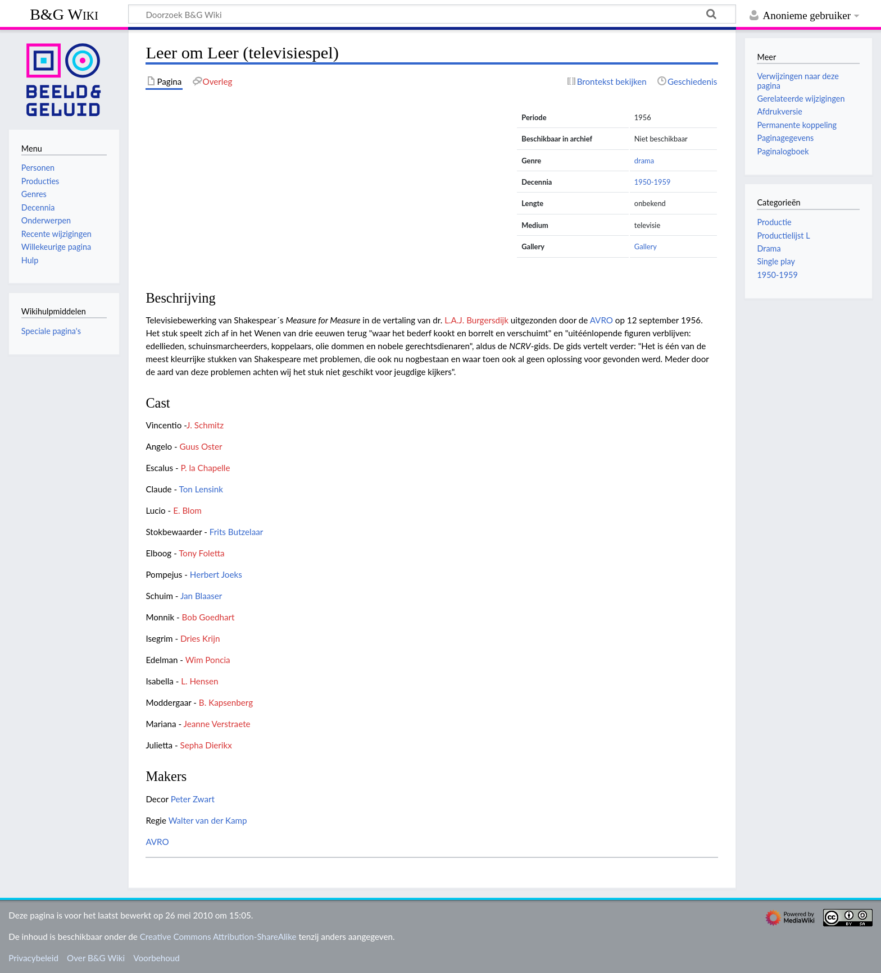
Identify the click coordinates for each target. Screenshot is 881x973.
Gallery (645, 246)
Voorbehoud (156, 958)
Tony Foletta (201, 553)
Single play (775, 261)
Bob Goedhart (208, 617)
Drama (768, 248)
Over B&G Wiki (96, 958)
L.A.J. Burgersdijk (476, 320)
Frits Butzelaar (237, 532)
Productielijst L (783, 235)
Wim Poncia (207, 660)
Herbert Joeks (216, 574)
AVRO (601, 320)
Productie (774, 222)
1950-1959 (652, 181)
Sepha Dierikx (206, 745)
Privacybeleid (33, 958)
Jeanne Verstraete (217, 724)
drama (644, 160)
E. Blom (187, 510)
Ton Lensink (201, 489)
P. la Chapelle (205, 468)
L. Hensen (199, 681)
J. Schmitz (205, 425)
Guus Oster (201, 446)
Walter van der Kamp (208, 820)
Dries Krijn (200, 638)
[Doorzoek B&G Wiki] (432, 14)
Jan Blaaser (201, 596)
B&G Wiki (64, 14)
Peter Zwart (193, 799)
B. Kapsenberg (226, 702)
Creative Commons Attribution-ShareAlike (218, 936)
